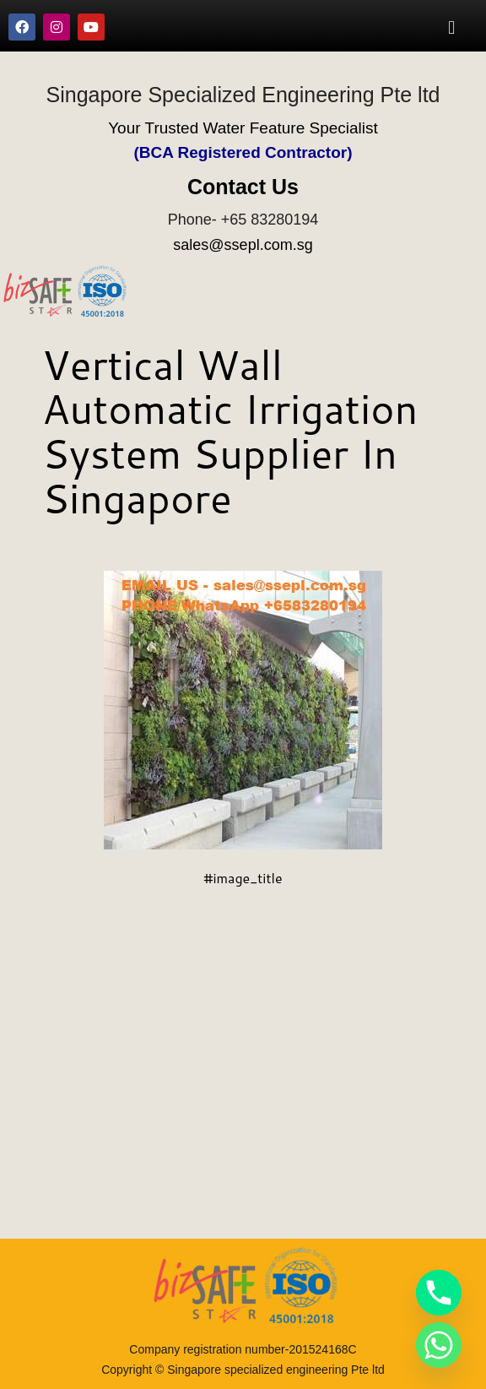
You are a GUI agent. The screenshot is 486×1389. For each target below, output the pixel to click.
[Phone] (439, 1293)
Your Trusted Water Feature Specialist (243, 128)
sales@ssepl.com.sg (242, 244)
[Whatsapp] (439, 1345)
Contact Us (243, 186)
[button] (452, 27)
